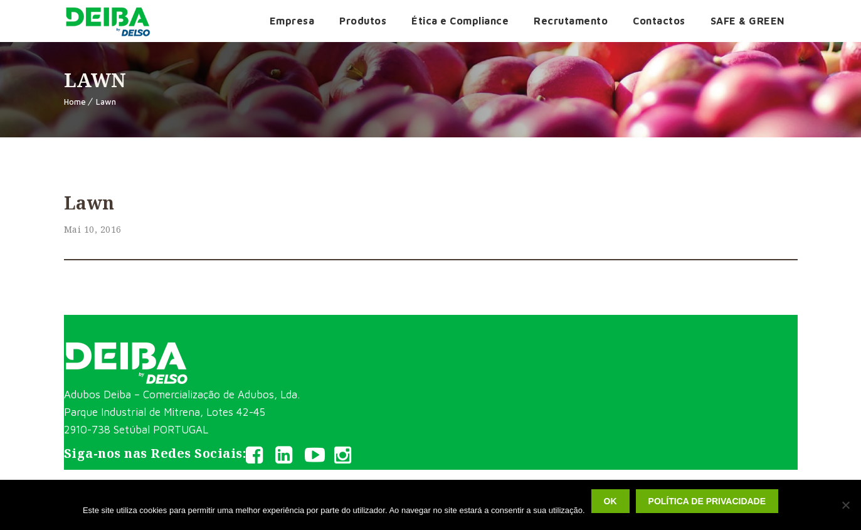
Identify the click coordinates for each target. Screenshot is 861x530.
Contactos (659, 20)
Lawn (106, 102)
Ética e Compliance (460, 20)
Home (75, 102)
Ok (610, 501)
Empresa (292, 20)
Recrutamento (571, 20)
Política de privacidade (707, 501)
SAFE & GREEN (747, 20)
